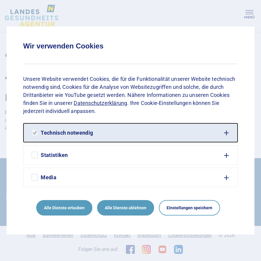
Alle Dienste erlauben (64, 207)
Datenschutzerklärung (100, 103)
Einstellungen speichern (189, 207)
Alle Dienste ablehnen (125, 207)
